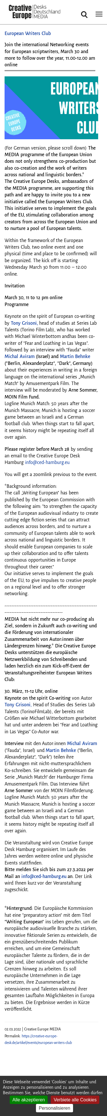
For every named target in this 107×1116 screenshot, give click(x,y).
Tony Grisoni (18, 704)
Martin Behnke (61, 750)
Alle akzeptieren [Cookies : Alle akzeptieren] (29, 1099)
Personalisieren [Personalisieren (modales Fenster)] (54, 1108)
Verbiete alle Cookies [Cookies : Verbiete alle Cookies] (75, 1099)
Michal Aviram (82, 743)
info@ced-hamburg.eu (47, 462)
